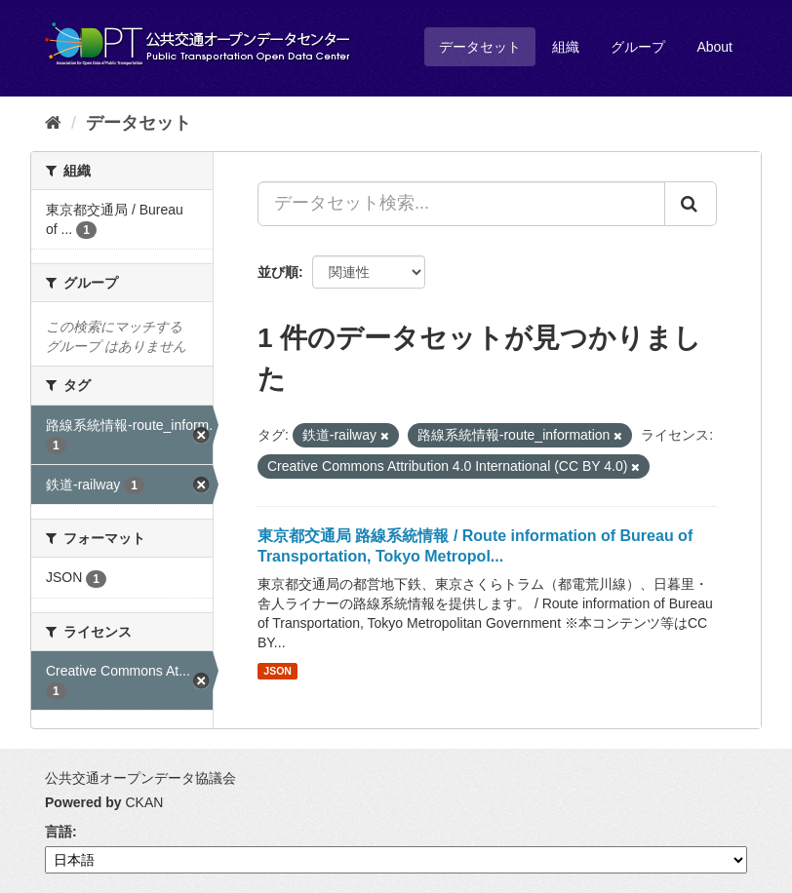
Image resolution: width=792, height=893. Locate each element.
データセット (480, 47)
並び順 (277, 272)
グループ (638, 47)
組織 (565, 47)
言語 (58, 831)
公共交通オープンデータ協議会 (140, 778)
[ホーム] (53, 123)
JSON (277, 671)
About (714, 47)
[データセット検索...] (461, 203)
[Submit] (690, 203)
